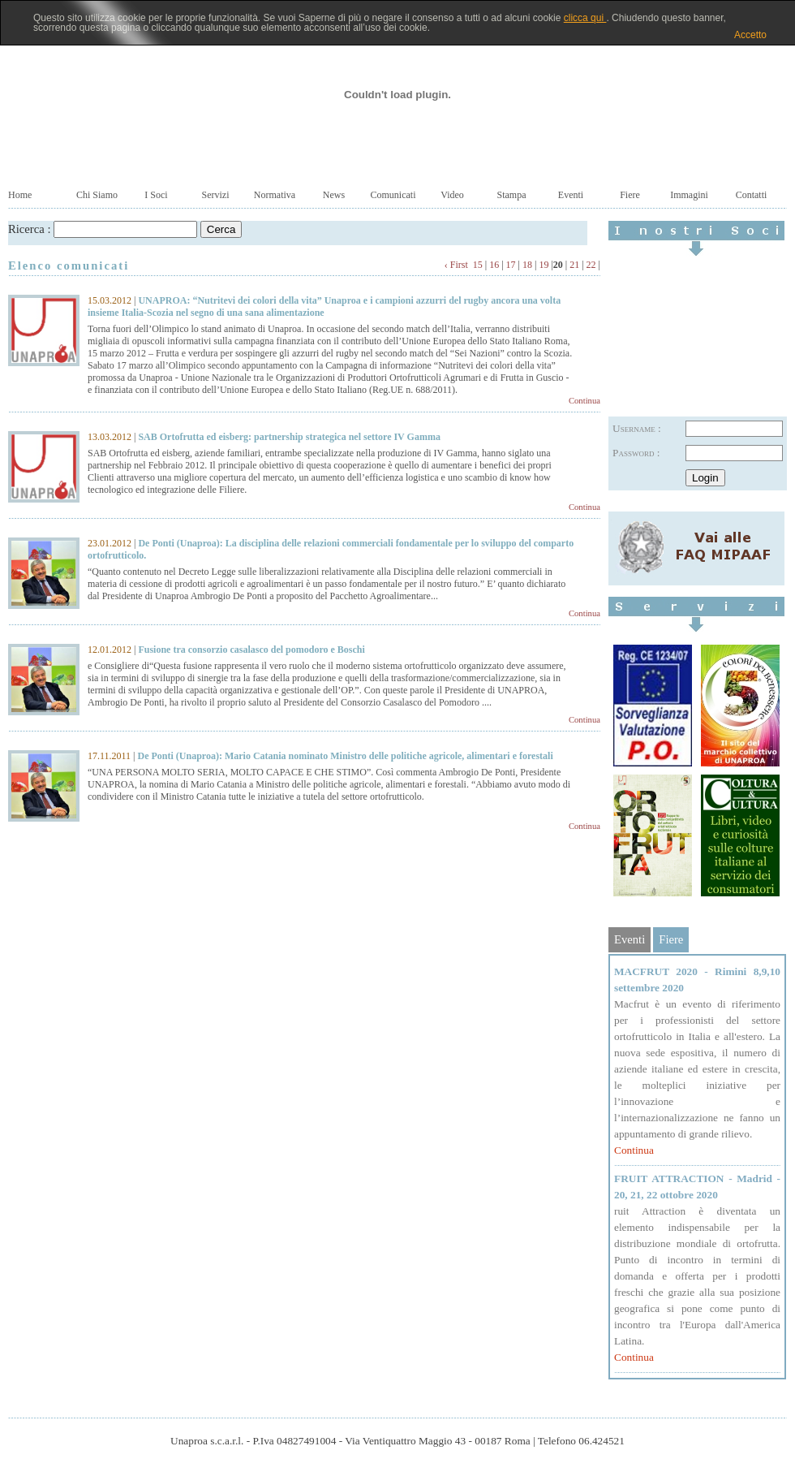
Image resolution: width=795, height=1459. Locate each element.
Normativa (274, 195)
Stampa (511, 195)
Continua (584, 400)
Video (452, 195)
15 (478, 264)
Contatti (751, 195)
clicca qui (585, 18)
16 (494, 264)
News (334, 195)
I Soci (155, 195)
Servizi (216, 195)
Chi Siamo (97, 195)
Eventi (570, 195)
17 (511, 264)
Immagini (689, 195)
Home (20, 195)
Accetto (750, 35)
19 (543, 264)
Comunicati (393, 195)
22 (591, 264)
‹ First (456, 264)
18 (527, 264)
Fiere (630, 195)
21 (574, 264)
